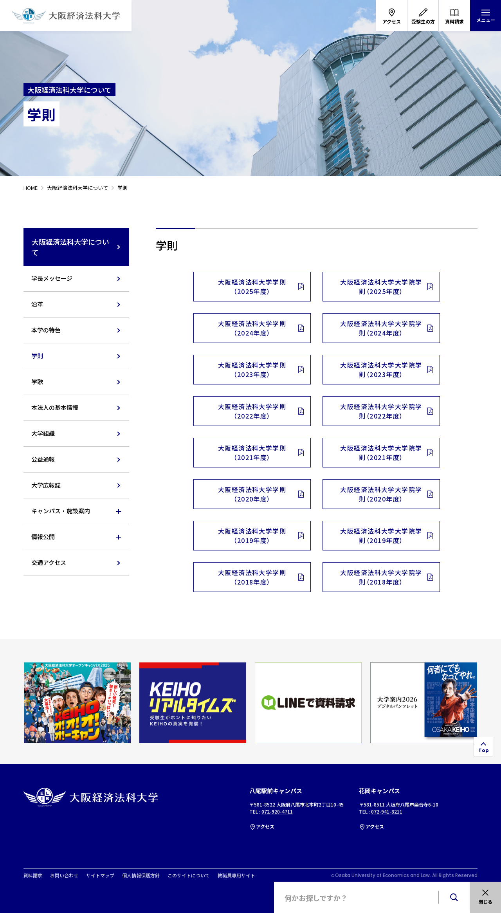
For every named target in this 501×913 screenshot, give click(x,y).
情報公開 (43, 536)
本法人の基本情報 (54, 407)
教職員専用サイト (236, 875)
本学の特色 (46, 330)
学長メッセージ (51, 278)
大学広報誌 (46, 485)
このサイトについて (189, 875)
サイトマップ (100, 875)
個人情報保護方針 (141, 875)
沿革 (37, 304)
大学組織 (43, 433)
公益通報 (43, 459)
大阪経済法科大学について (76, 246)
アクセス (261, 826)
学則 (37, 356)
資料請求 (32, 875)
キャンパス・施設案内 (60, 511)
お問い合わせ (64, 875)
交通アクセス (48, 562)
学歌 (37, 381)
